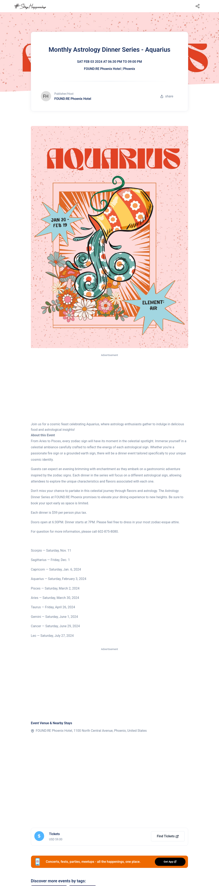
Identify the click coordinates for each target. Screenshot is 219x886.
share (166, 96)
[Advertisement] (109, 388)
